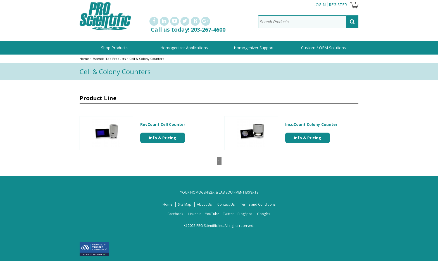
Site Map (184, 204)
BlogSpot (244, 213)
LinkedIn (194, 213)
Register (338, 4)
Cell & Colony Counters (146, 59)
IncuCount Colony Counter (311, 124)
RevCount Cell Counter (162, 124)
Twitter (228, 213)
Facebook (175, 213)
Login (319, 4)
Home (84, 59)
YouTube (212, 213)
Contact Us (226, 204)
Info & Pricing (162, 137)
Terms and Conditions (257, 204)
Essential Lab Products (109, 59)
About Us (204, 204)
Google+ (264, 213)
